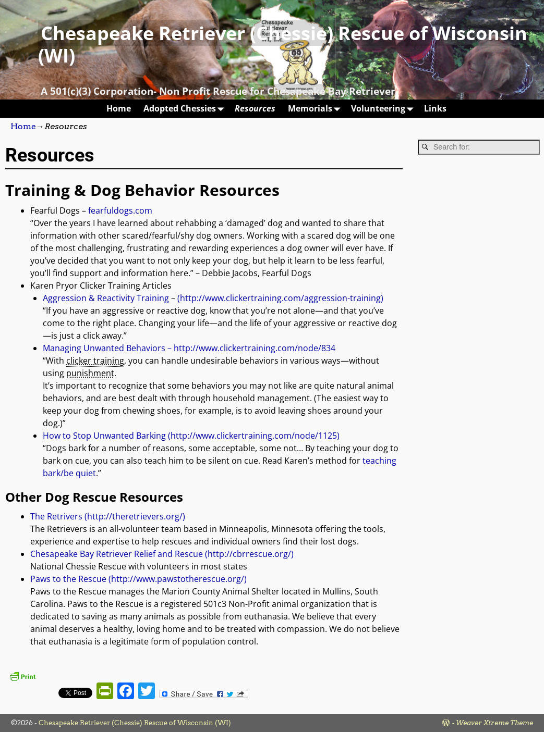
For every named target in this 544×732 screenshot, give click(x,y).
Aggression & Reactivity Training (106, 298)
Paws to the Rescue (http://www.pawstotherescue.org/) (138, 579)
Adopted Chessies (185, 109)
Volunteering (384, 109)
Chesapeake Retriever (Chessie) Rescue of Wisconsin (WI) (282, 44)
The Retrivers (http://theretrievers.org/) (107, 516)
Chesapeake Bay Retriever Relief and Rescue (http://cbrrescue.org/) (162, 554)
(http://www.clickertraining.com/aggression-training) (280, 298)
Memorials (316, 109)
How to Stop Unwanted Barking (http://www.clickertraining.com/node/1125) (191, 435)
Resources (255, 108)
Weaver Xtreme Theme (494, 723)
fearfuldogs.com (120, 210)
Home (118, 108)
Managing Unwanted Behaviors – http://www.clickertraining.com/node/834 (189, 348)
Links (435, 108)
